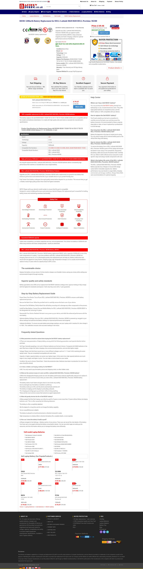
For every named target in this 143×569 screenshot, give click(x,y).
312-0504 (58, 471)
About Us (93, 1)
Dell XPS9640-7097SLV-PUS (61, 442)
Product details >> (115, 68)
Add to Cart (104, 33)
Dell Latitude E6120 (59, 437)
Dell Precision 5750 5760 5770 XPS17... (35, 448)
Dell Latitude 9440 (30, 453)
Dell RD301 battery (108, 105)
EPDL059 (63, 42)
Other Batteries (99, 12)
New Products (52, 535)
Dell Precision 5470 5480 (60, 453)
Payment (109, 1)
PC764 (57, 495)
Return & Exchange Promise (56, 524)
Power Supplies (46, 12)
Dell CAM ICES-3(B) (59, 439)
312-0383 (51, 148)
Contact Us (84, 1)
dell (62, 51)
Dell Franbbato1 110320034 (61, 450)
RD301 (79, 148)
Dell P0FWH (57, 446)
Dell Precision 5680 (30, 446)
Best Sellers (51, 532)
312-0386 (62, 148)
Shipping (101, 1)
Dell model (57, 16)
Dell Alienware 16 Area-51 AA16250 (34, 435)
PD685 (75, 148)
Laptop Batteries (86, 12)
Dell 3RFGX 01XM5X (30, 442)
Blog (108, 12)
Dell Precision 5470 (30, 439)
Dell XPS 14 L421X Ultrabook (32, 450)
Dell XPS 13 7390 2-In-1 (60, 448)
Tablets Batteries (74, 12)
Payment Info (52, 527)
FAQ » (74, 527)
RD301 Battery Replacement (72, 16)
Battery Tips (103, 525)
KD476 (23, 495)
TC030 (83, 148)
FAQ (121, 565)
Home (24, 12)
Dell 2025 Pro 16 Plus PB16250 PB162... (64, 435)
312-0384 (57, 148)
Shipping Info (52, 529)
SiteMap (102, 519)
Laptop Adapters (34, 12)
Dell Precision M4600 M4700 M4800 (63, 444)
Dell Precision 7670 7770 (31, 444)
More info (79, 107)
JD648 (71, 148)
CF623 (23, 471)
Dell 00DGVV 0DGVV (30, 437)
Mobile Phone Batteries (60, 12)
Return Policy (119, 1)
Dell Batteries (47, 16)
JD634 (67, 148)
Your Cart (93, 5)
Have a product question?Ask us (101, 36)
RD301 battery (50, 507)
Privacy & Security (53, 519)
